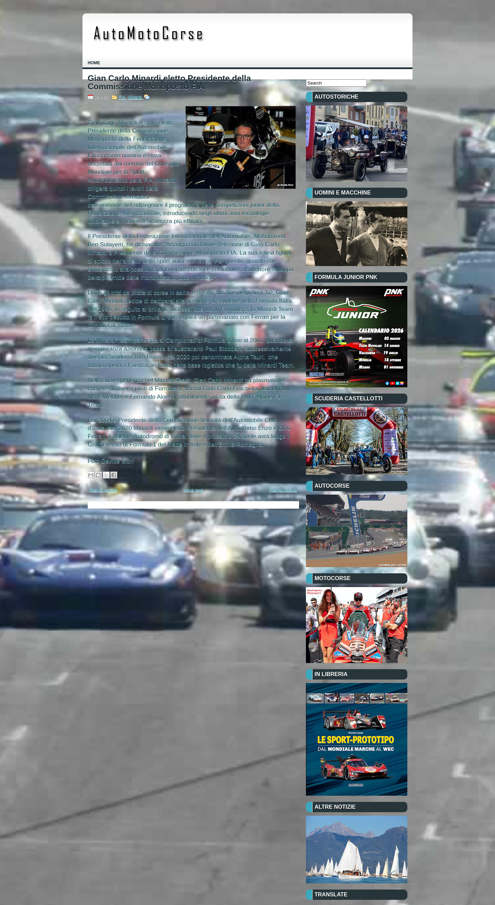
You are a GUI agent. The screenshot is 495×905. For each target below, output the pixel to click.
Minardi (135, 97)
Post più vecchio (283, 490)
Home (94, 62)
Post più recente (103, 490)
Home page (193, 490)
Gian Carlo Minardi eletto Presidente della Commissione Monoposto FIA (169, 82)
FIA (122, 97)
